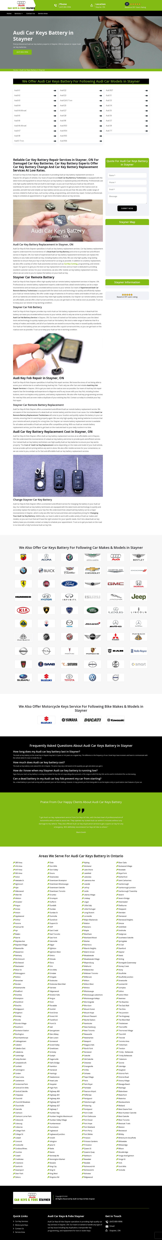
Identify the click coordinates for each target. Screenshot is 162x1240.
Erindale (53, 973)
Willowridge (123, 1145)
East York (53, 937)
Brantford (19, 1002)
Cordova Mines (21, 1148)
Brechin (18, 1005)
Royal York (122, 873)
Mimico (87, 988)
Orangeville (88, 1066)
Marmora (87, 945)
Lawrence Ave (89, 880)
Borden (18, 984)
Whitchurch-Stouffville (127, 1138)
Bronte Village (20, 1023)
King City (53, 1166)
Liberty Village (89, 895)
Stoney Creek (123, 966)
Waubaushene (124, 1102)
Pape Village (89, 1077)
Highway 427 (55, 1105)
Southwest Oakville (125, 937)
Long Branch (89, 912)
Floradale (53, 1005)
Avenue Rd (19, 927)
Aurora (18, 923)
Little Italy (88, 905)
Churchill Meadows (22, 1102)
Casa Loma (19, 1077)
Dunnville (53, 916)
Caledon (18, 1045)
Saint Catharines (124, 880)
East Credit (54, 930)
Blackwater (19, 966)
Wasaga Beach (124, 1084)
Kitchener (88, 866)
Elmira (52, 955)
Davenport (19, 1170)
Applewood (19, 916)
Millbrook (88, 977)
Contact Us (30, 13)
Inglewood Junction (57, 1134)
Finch (52, 1002)
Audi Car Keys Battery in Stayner (32, 70)
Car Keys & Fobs (21, 9)
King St (52, 1170)
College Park (20, 1130)
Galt (51, 1027)
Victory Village (123, 1080)
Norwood (87, 1052)
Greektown (54, 1048)
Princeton (88, 1145)
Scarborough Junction (127, 887)
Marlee (87, 941)
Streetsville (122, 980)
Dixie (51, 862)
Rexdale (87, 1163)
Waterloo (122, 1098)
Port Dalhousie (90, 1116)
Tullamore (122, 1059)
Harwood (53, 1070)
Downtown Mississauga (59, 884)
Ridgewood (88, 1177)
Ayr (16, 930)
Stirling (121, 959)
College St (19, 1134)
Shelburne (122, 905)
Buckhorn (19, 1027)
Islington (53, 1141)
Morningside (89, 1002)
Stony (120, 970)
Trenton (121, 1048)
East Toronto (55, 934)
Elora (52, 962)
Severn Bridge (123, 898)
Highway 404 (55, 1098)
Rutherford (122, 877)
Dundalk (53, 905)
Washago (122, 1088)
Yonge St (121, 1159)
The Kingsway (123, 1016)
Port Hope (88, 1123)
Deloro (18, 1177)
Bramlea (18, 995)
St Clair (121, 945)
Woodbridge (123, 1152)
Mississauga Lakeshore (93, 995)
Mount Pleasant (90, 1016)
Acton (17, 877)
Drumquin (54, 898)
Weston (121, 1127)
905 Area (18, 873)
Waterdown (123, 1091)
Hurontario (54, 1127)
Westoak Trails (124, 1123)
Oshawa (87, 1073)
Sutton (121, 991)
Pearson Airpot (90, 1091)
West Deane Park (125, 1109)
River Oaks (122, 862)
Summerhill (122, 984)
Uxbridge (122, 1066)
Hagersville (54, 1059)
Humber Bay (54, 1113)
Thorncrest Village (125, 1030)
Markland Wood (90, 937)
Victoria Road (123, 1077)
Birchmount (20, 959)
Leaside (87, 884)
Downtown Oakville (57, 887)
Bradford (18, 991)
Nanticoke (88, 1023)
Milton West (89, 984)
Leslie (86, 891)
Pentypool (88, 1098)
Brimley (18, 1016)
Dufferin (53, 902)
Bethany (18, 955)
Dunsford (53, 920)
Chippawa (19, 1095)
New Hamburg (90, 1027)
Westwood (122, 1130)
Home (9, 13)
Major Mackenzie (91, 920)
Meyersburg (89, 962)
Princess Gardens (91, 1141)
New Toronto (89, 1030)
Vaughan (122, 1070)
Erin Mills (53, 970)
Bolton (18, 977)
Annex (17, 909)
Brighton (18, 1013)
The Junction (123, 1013)
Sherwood (122, 916)
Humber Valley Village (58, 1120)
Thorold (121, 1038)
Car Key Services (21, 1221)
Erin (51, 966)
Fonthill (52, 1009)
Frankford (53, 1020)
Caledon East (20, 1048)
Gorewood (54, 1041)
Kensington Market (57, 1159)
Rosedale (122, 870)
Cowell (17, 1156)
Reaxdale (87, 1159)
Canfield (18, 1066)
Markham (88, 934)
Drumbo (53, 895)
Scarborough (123, 884)
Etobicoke (53, 980)
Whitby (121, 1134)
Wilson (121, 1148)
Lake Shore (88, 870)
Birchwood (19, 962)
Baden (17, 934)
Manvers (87, 927)
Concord (18, 1141)
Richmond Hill (89, 1166)
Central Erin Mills (22, 1088)
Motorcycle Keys (21, 1225)
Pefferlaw (87, 1095)
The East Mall (123, 1005)
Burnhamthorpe (21, 1038)
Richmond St (89, 1170)
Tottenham (122, 1045)
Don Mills (53, 866)
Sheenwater (123, 902)
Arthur (17, 920)
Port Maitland (89, 1127)
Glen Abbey (54, 1034)
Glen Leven (54, 1038)
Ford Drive (54, 1013)
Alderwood (19, 891)
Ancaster (18, 902)
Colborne (19, 1127)
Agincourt (19, 884)
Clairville (18, 1109)
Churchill (18, 1098)
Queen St (87, 1148)
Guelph (52, 1055)
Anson (17, 912)
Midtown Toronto (91, 973)
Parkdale (87, 1088)
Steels (120, 955)
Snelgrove (122, 934)
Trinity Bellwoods (125, 1055)
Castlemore (19, 1080)
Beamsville (19, 948)
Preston (87, 1138)
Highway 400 (55, 1091)
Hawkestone (54, 1077)
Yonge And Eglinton (126, 1156)
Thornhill (122, 1034)
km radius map (127, 250)
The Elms (122, 1009)
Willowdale (122, 1141)
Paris (86, 1080)
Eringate (53, 977)
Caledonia (19, 1052)
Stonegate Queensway (127, 962)
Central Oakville (21, 1091)
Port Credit (88, 1113)
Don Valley (54, 870)
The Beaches (123, 1002)
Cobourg (18, 1123)
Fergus (52, 998)
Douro (52, 873)
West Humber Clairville (127, 1113)
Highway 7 (54, 1109)
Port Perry (88, 1130)
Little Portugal (89, 909)
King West (54, 1173)
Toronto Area (123, 1041)
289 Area (18, 862)
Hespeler (53, 1084)
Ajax (16, 887)
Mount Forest (89, 1009)
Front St (53, 1023)
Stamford (122, 948)
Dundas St (54, 912)
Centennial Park (21, 1084)
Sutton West (123, 995)
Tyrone (121, 1063)
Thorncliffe (122, 1027)
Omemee (87, 1063)
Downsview (54, 877)
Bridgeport (19, 1009)
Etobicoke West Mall (58, 984)
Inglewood (54, 1130)
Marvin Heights (90, 948)
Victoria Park (123, 1073)
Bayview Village (21, 945)
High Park (53, 1088)
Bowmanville (20, 988)
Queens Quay (89, 1152)
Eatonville (53, 941)
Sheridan (121, 912)
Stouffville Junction (125, 977)
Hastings (53, 1073)
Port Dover (88, 1120)
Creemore (19, 1163)
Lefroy (86, 887)
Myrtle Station (89, 1020)
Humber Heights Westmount (61, 1116)
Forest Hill (54, 1016)
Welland (121, 1105)
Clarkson (18, 1113)
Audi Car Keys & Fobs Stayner (84, 1199)
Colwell (18, 1138)
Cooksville (19, 1145)
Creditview (19, 1159)
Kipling (86, 862)
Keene (52, 1152)
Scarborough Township (127, 891)
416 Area (18, 866)
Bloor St (18, 970)
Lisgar (86, 902)
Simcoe (121, 923)
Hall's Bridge (55, 1063)
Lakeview (87, 877)
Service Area (42, 13)
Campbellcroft (20, 1063)
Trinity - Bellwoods (125, 1052)
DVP (51, 927)
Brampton (19, 998)
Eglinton (53, 948)
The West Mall (124, 1020)
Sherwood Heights (125, 920)
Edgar (52, 945)
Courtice (18, 1152)
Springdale (122, 941)
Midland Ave (89, 970)
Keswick (53, 1163)
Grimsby (53, 1052)
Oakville (87, 1055)
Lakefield (87, 873)
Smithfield (122, 927)
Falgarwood (54, 991)
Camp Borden (20, 1059)
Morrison (87, 1005)
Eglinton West (55, 952)
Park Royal (88, 1084)
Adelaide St (19, 880)
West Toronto (123, 1120)
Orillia (86, 1070)
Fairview (53, 988)
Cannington (20, 1070)
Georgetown (54, 1030)
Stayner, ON (115, 1230)
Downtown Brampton (58, 880)
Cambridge (19, 1055)
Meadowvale (89, 955)
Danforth (19, 1166)
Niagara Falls (89, 1045)
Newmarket (88, 1038)
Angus (17, 905)
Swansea (121, 998)
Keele (52, 1148)
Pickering (87, 1105)
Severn (121, 895)
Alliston (18, 898)
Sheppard (122, 909)
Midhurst (87, 966)
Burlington (19, 1034)
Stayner (121, 952)
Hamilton (53, 1066)
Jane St (52, 1145)
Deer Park (19, 1173)
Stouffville (122, 973)
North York (88, 1048)
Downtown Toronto (57, 891)
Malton (87, 923)
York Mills (122, 1166)
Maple (86, 930)
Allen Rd (18, 895)
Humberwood (55, 1123)
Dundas (53, 909)
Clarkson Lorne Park (23, 1116)
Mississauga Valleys (92, 998)
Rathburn (88, 1156)
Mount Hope (89, 1013)
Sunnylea (122, 988)
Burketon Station (22, 1030)
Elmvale (53, 959)
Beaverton (19, 952)
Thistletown (123, 1023)
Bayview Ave (20, 941)
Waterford (122, 1095)
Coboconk (19, 1120)
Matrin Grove (89, 952)
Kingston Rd (54, 1177)
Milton (86, 980)
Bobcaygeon (20, 973)
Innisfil (52, 1138)
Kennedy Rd (54, 1156)
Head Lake (54, 1080)
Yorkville (121, 1170)
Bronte (18, 1020)
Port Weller (88, 1134)
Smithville (122, 930)
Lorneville (88, 916)
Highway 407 (55, 1102)
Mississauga (89, 991)
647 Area (18, 870)
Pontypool (88, 1109)
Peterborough (89, 1102)
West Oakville (123, 1116)
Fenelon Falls (55, 995)
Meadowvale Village (92, 959)
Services (18, 13)
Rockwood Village (125, 866)
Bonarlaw (19, 980)
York (120, 1163)
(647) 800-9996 (22, 52)
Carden (18, 1073)
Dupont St (54, 923)
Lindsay (87, 898)
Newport (87, 1041)
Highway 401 (55, 1095)
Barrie (17, 937)
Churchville (19, 1105)
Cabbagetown (20, 1041)
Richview (87, 1173)
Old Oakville (88, 1059)
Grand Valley (54, 1045)
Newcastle (88, 1034)
